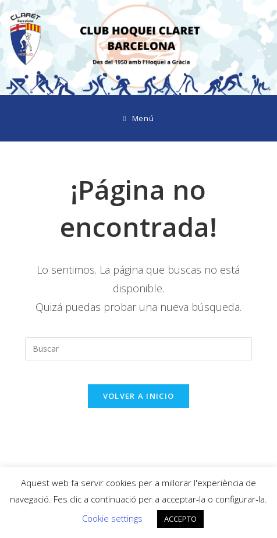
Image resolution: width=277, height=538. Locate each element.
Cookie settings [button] (112, 518)
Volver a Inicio (139, 396)
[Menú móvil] (138, 118)
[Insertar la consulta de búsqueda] (138, 348)
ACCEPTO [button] (180, 519)
